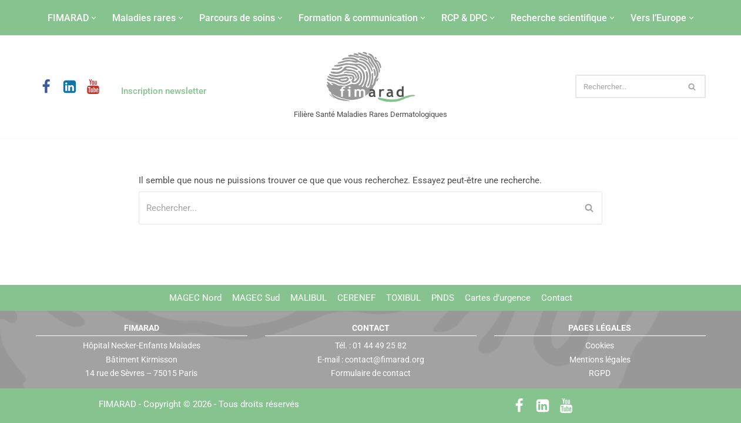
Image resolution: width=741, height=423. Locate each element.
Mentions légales (600, 359)
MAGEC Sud (256, 298)
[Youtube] (93, 86)
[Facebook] (46, 86)
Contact (556, 298)
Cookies (599, 345)
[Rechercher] (627, 86)
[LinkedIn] (69, 86)
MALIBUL (308, 298)
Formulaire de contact (371, 373)
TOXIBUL (403, 298)
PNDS (442, 298)
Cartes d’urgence (498, 298)
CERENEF (356, 298)
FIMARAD (117, 404)
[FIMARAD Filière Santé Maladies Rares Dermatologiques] (370, 78)
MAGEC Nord (195, 298)
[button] (94, 18)
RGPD (600, 373)
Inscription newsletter (163, 91)
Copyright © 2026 (221, 404)
